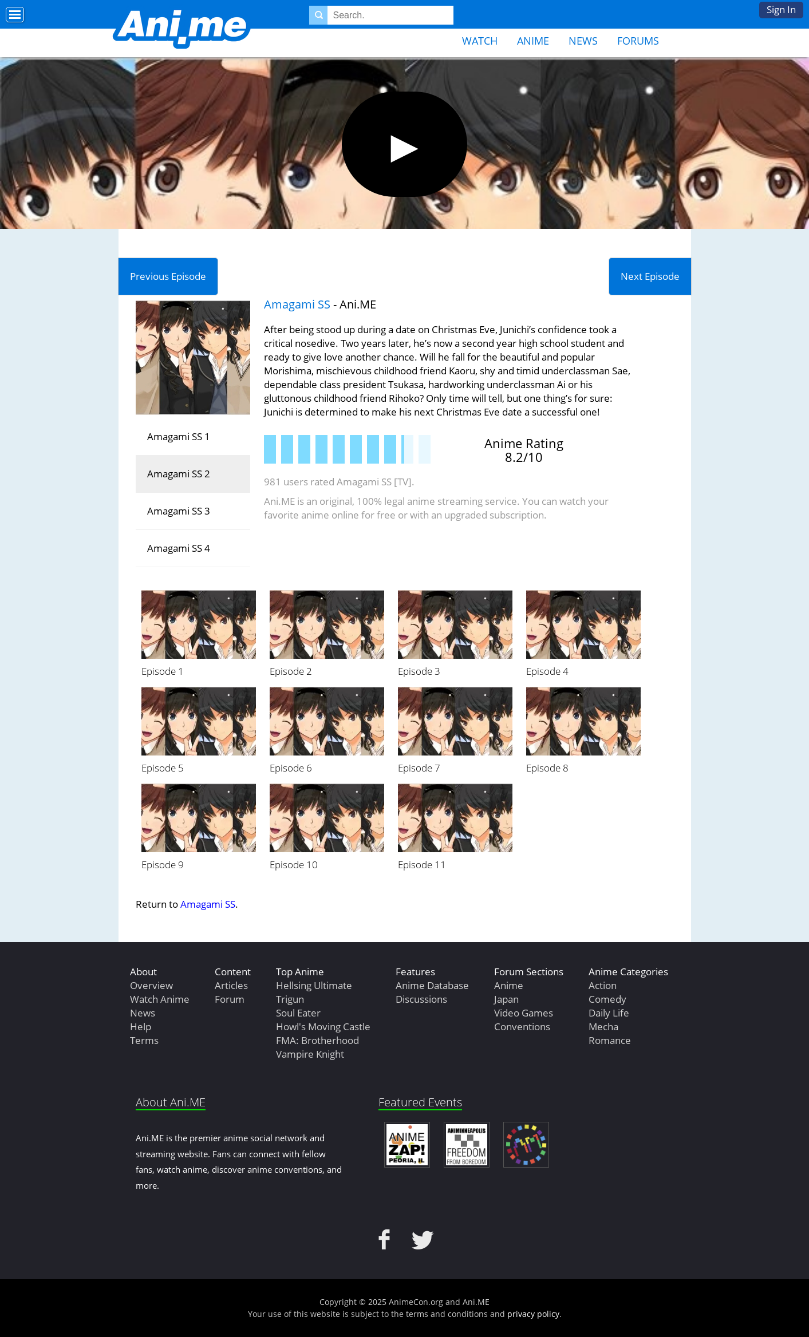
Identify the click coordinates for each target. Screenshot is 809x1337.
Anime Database (432, 985)
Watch (480, 41)
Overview (151, 985)
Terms (144, 1040)
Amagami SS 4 (178, 548)
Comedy (607, 999)
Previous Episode (168, 276)
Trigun (290, 999)
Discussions (421, 999)
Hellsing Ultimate (314, 985)
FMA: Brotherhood (317, 1040)
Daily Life (609, 1012)
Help (140, 1026)
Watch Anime (160, 999)
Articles (231, 985)
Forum (229, 999)
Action (603, 985)
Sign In (781, 9)
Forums (638, 41)
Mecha (603, 1026)
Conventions (522, 1026)
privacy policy (533, 1313)
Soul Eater (298, 1012)
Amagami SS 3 (178, 510)
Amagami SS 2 (178, 473)
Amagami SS (297, 304)
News (583, 41)
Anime (533, 41)
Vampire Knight (310, 1054)
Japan (506, 999)
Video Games (523, 1012)
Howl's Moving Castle (323, 1026)
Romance (610, 1040)
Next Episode (650, 276)
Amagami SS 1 (178, 436)
